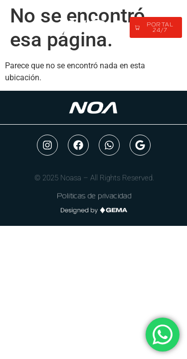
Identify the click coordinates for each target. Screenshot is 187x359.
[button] (31, 27)
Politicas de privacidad (94, 197)
